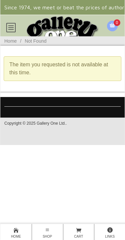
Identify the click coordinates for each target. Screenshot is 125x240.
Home (10, 41)
